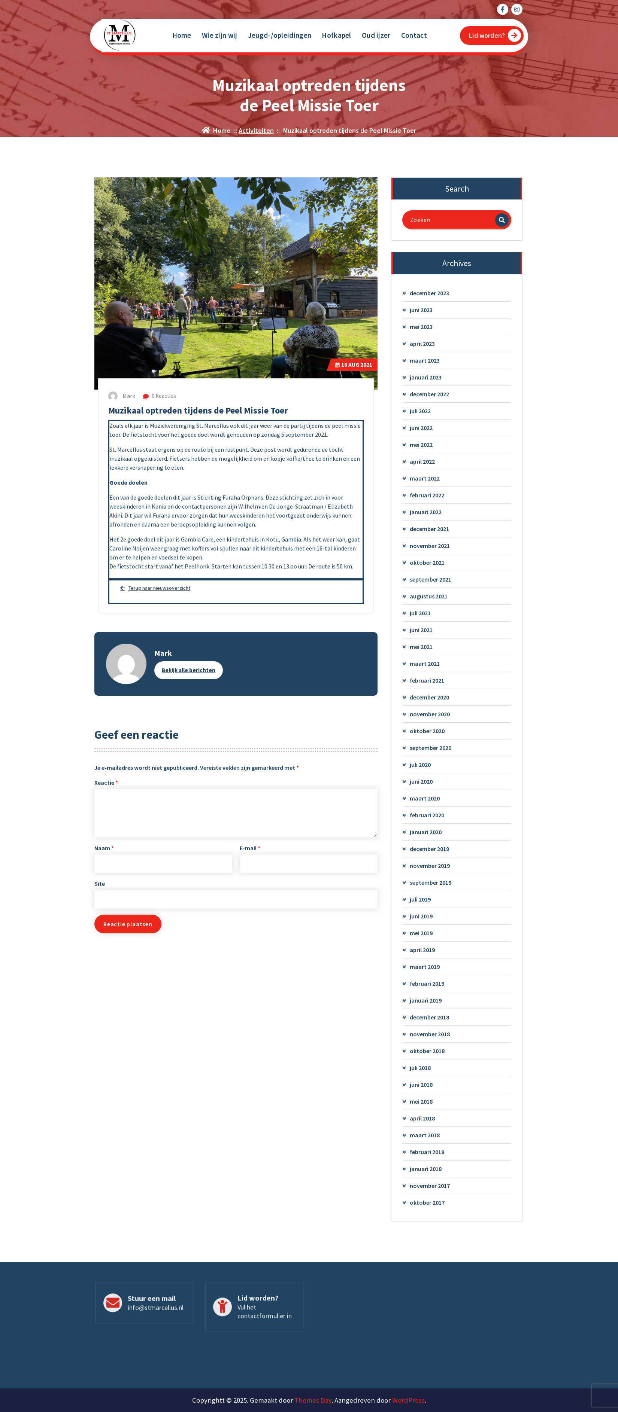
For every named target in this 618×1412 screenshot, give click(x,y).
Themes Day (312, 1400)
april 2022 (422, 462)
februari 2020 (427, 815)
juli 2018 (420, 1068)
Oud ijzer (376, 35)
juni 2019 (421, 916)
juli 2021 (420, 613)
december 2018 (429, 1017)
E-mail (250, 848)
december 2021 (429, 529)
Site (99, 884)
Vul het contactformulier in (264, 1315)
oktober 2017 (427, 1203)
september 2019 (430, 883)
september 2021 (430, 579)
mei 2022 (421, 445)
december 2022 (429, 394)
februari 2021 (427, 680)
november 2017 (430, 1186)
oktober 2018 (427, 1051)
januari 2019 (426, 1000)
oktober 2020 (427, 731)
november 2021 (430, 546)
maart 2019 (425, 967)
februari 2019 (427, 984)
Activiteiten (256, 130)
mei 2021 (421, 647)
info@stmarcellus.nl (156, 1311)
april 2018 (422, 1118)
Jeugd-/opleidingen (279, 35)
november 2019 (430, 866)
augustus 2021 (429, 596)
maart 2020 (425, 798)
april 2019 (422, 950)
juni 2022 (421, 428)
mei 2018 (421, 1101)
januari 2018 (426, 1169)
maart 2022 (425, 478)
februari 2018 (427, 1152)
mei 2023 (421, 327)
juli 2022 (420, 411)
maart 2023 (425, 361)
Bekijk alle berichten (188, 670)
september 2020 (430, 748)
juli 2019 (420, 899)
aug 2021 (353, 364)
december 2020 (429, 697)
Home (181, 35)
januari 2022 (426, 512)
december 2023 (429, 293)
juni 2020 (421, 782)
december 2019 (429, 849)
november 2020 (430, 714)
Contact (414, 35)
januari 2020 (426, 832)
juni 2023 (421, 310)
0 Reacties (159, 395)
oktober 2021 (427, 563)
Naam (104, 848)
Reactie (106, 783)
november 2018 (430, 1034)
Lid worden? (495, 35)
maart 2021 (425, 664)
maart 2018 (425, 1135)
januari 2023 (426, 377)
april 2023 (422, 344)
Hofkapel (336, 35)
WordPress (408, 1400)
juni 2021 (421, 630)
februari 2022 (427, 495)
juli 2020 (420, 765)
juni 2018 (421, 1085)
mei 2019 (421, 933)
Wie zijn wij (219, 35)
